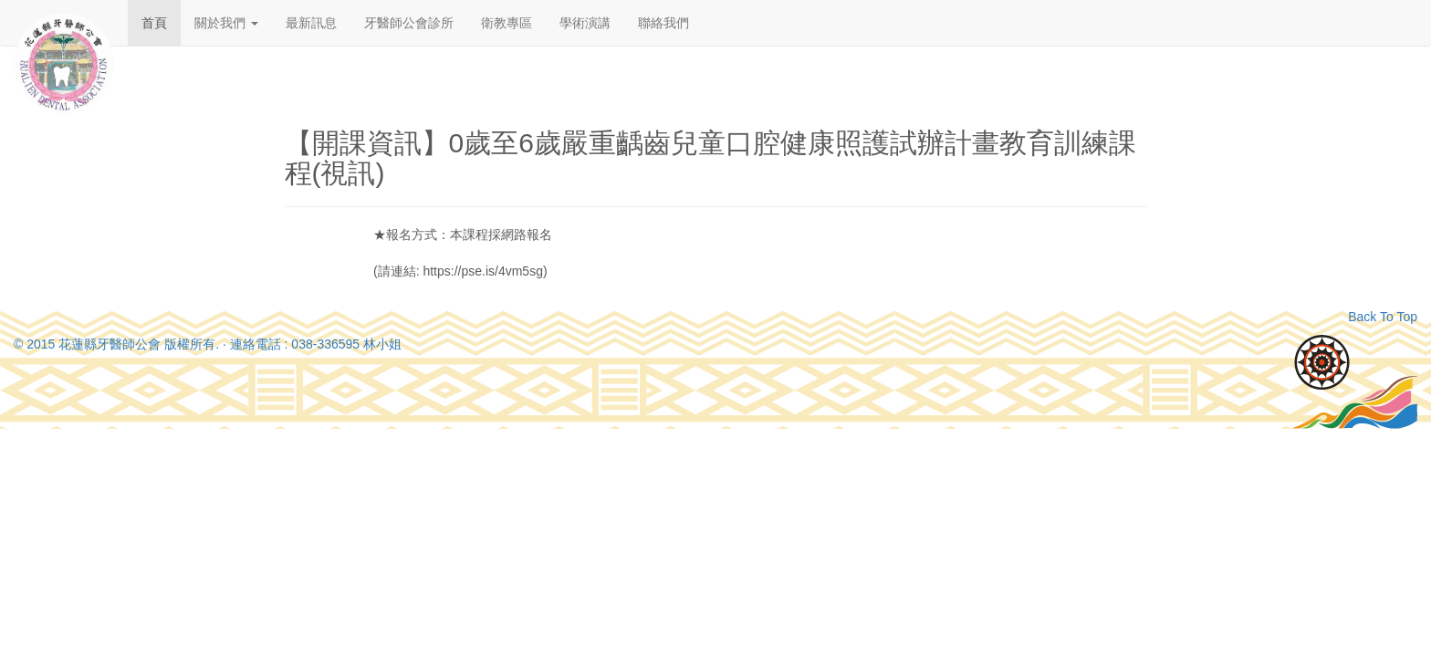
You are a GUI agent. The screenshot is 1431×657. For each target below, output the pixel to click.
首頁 (154, 23)
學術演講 (585, 23)
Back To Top (1382, 316)
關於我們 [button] (226, 23)
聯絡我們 (663, 23)
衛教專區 (506, 23)
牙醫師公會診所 (409, 23)
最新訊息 (311, 23)
